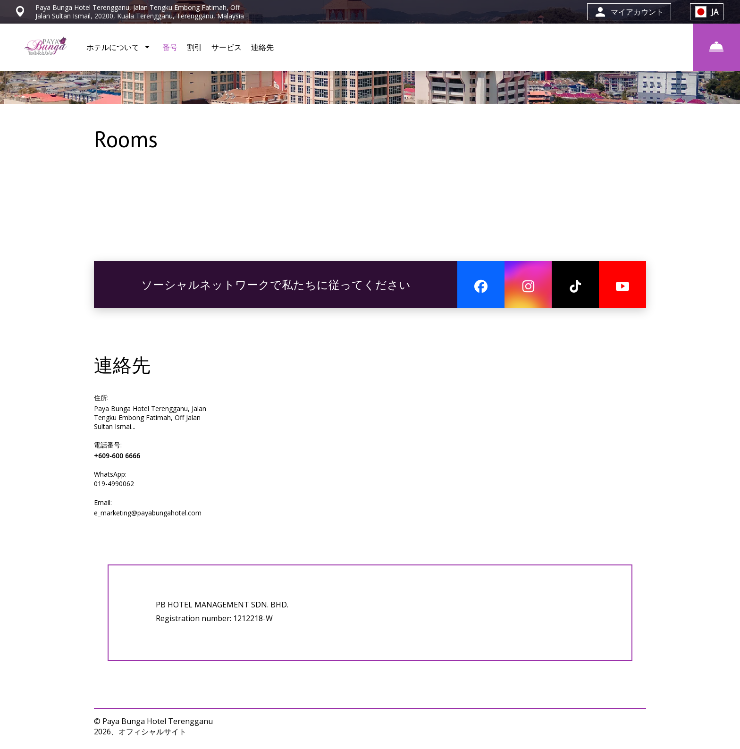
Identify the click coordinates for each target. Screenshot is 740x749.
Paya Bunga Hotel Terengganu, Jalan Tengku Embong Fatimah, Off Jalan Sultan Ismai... (150, 417)
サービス (226, 47)
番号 (169, 47)
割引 (194, 47)
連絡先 (262, 47)
